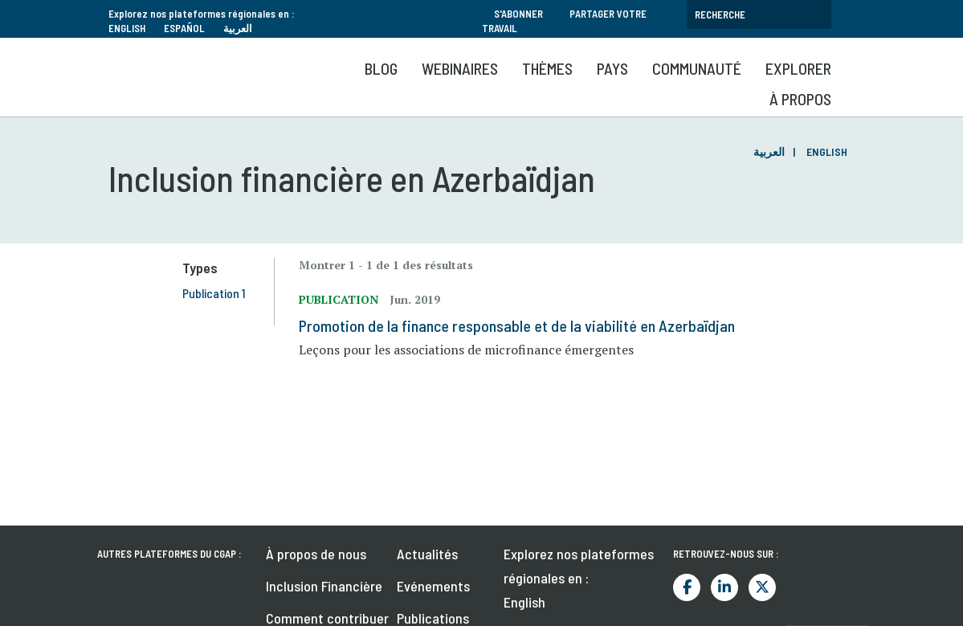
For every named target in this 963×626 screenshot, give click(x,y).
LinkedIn (724, 587)
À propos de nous (316, 554)
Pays (612, 68)
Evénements (433, 586)
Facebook (686, 587)
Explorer (798, 68)
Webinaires (460, 68)
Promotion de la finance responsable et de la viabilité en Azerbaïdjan (517, 325)
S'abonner (518, 13)
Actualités (427, 554)
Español (184, 28)
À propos (800, 98)
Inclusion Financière (324, 586)
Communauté (696, 68)
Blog (381, 68)
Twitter (762, 587)
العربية (237, 28)
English (126, 28)
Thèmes (547, 68)
